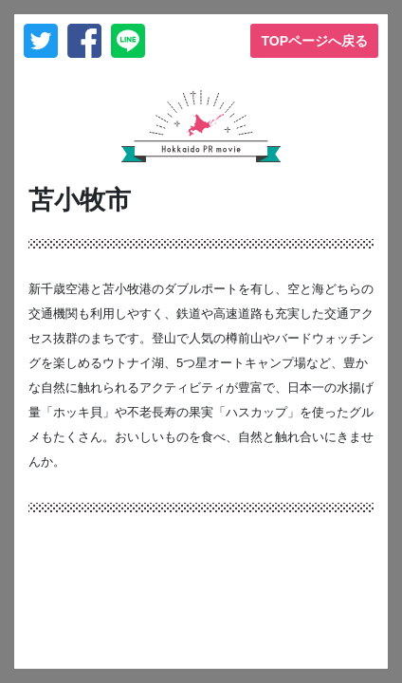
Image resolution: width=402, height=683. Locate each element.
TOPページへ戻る (314, 40)
